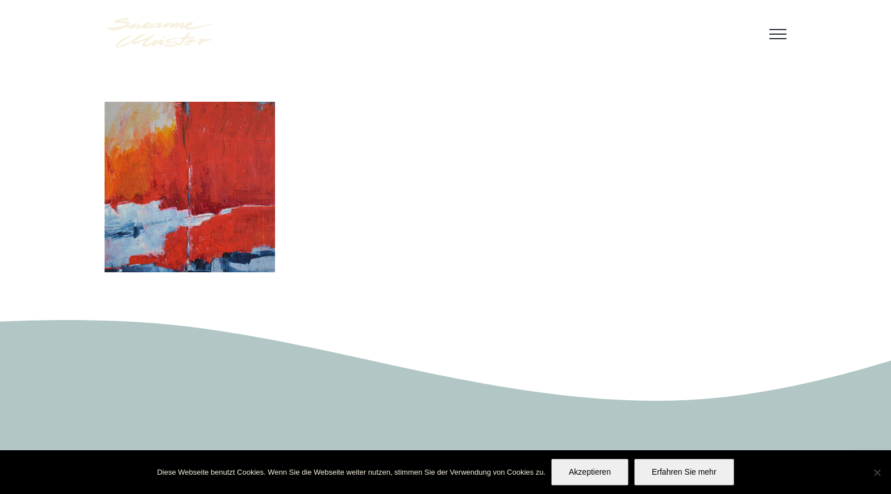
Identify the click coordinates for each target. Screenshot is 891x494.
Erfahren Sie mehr (684, 471)
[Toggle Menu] (778, 34)
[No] (876, 472)
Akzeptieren (590, 471)
